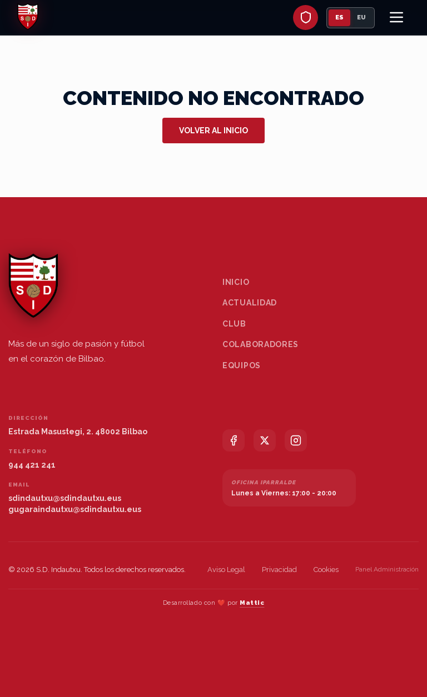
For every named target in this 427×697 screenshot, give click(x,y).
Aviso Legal (226, 569)
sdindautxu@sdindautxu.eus (64, 498)
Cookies (326, 569)
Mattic (252, 602)
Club (234, 323)
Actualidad (249, 302)
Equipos (241, 365)
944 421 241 (32, 464)
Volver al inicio (213, 130)
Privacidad (279, 569)
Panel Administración (387, 569)
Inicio (235, 282)
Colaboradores (260, 344)
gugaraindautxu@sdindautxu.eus (74, 509)
